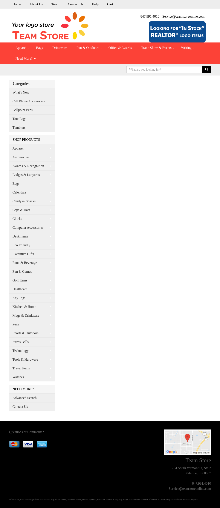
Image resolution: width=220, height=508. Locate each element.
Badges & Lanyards (26, 175)
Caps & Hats (21, 210)
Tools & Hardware (25, 359)
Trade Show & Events (157, 48)
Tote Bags (19, 119)
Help (95, 4)
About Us (36, 4)
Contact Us (75, 4)
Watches (18, 377)
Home (16, 4)
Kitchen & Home (24, 306)
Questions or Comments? (26, 432)
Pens (15, 324)
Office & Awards (121, 48)
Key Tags (18, 298)
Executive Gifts (23, 254)
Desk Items (20, 236)
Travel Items (21, 368)
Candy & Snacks (24, 201)
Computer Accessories (27, 227)
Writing (187, 48)
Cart (110, 4)
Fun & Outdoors (89, 48)
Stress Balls (20, 342)
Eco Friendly (21, 245)
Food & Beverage (24, 263)
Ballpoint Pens (22, 110)
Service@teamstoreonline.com (183, 16)
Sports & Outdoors (25, 333)
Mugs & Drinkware (25, 315)
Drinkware (61, 48)
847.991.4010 (150, 16)
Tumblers (19, 127)
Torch (55, 4)
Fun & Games (22, 271)
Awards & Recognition (28, 166)
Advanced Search (24, 398)
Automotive (20, 157)
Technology (20, 350)
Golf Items (19, 280)
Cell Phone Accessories (28, 101)
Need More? (25, 58)
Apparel (22, 48)
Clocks (17, 219)
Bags (41, 48)
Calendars (19, 192)
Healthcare (19, 289)
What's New (20, 92)
